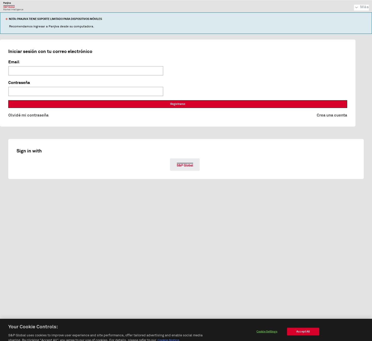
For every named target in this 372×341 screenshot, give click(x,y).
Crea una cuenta (332, 115)
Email (13, 62)
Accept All (303, 334)
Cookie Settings (267, 334)
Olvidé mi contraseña (28, 115)
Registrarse (177, 104)
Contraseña (19, 83)
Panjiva (13, 6)
